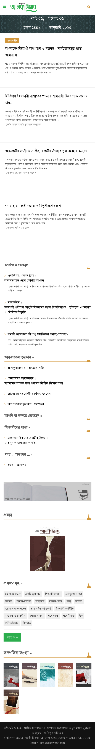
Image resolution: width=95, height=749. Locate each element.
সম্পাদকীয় (12, 40)
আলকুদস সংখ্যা (73, 594)
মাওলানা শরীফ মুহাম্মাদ (17, 227)
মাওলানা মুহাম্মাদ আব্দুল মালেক (20, 172)
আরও (12, 637)
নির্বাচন (8, 601)
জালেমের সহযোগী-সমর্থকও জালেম (29, 394)
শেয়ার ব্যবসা (36, 616)
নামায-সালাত (24, 601)
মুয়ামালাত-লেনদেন (15, 608)
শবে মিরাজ (69, 616)
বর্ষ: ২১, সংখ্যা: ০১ (47, 18)
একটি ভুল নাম (33, 594)
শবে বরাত (53, 616)
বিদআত (27, 623)
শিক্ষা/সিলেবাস (52, 594)
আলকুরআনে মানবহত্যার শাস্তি (26, 368)
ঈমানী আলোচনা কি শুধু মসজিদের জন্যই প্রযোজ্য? (38, 334)
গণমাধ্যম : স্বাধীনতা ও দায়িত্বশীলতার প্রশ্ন (33, 206)
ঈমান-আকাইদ (12, 594)
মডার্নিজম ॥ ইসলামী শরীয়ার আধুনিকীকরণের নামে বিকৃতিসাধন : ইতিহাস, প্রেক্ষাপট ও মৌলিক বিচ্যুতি (47, 307)
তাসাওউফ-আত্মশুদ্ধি (40, 608)
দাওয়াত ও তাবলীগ (15, 616)
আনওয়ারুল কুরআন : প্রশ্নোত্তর (26, 404)
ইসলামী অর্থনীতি (65, 608)
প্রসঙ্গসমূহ (13, 583)
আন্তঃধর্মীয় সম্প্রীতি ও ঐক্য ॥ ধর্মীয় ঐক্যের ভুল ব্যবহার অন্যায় (46, 151)
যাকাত (78, 601)
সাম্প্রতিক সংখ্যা (18, 653)
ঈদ (81, 616)
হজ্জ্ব (69, 601)
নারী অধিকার (11, 623)
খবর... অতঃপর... (18, 465)
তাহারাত (40, 601)
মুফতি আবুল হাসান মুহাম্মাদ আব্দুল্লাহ (23, 124)
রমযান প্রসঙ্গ (55, 601)
